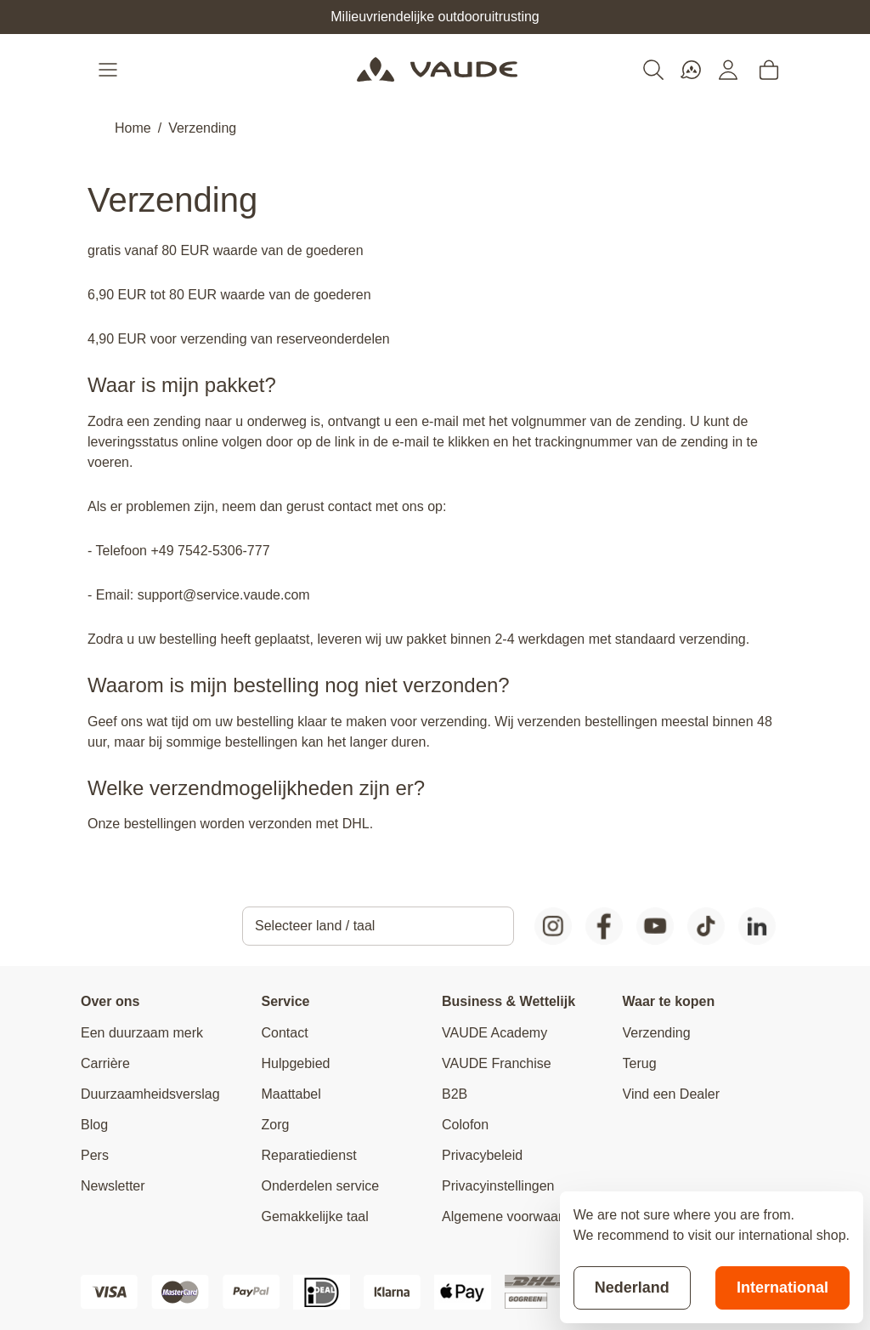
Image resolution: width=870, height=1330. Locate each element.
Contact (285, 1033)
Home (133, 128)
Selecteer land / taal (315, 925)
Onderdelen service (321, 1186)
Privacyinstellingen (498, 1186)
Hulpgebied (296, 1063)
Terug (640, 1063)
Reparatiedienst (309, 1155)
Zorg (276, 1124)
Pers (95, 1155)
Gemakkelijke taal (315, 1216)
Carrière (105, 1063)
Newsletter (113, 1186)
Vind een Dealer (671, 1094)
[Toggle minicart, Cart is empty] (768, 69)
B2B (454, 1094)
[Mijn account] (728, 69)
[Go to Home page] (437, 69)
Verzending (202, 128)
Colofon (465, 1124)
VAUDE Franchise (496, 1063)
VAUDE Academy (494, 1033)
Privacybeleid (482, 1155)
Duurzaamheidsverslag (150, 1094)
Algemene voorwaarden (513, 1216)
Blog (94, 1124)
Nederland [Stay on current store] (632, 1287)
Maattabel (291, 1094)
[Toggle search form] (653, 69)
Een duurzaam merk (142, 1033)
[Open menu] (109, 69)
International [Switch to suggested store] (782, 1287)
